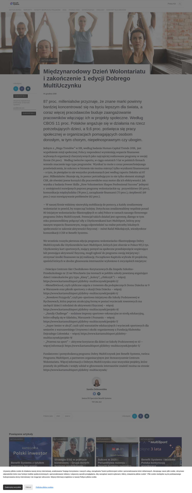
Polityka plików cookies (44, 487)
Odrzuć (28, 487)
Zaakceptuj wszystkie (13, 487)
